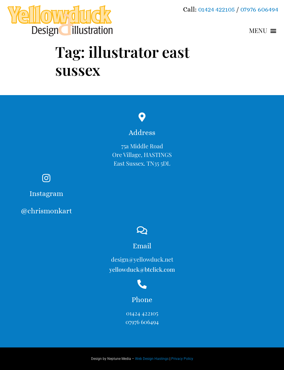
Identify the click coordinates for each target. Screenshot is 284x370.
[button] (263, 30)
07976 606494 (259, 9)
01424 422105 (216, 9)
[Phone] (142, 284)
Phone (142, 299)
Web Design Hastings (152, 359)
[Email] (142, 230)
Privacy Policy (182, 359)
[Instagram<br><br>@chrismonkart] (46, 178)
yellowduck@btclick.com (142, 269)
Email (142, 246)
